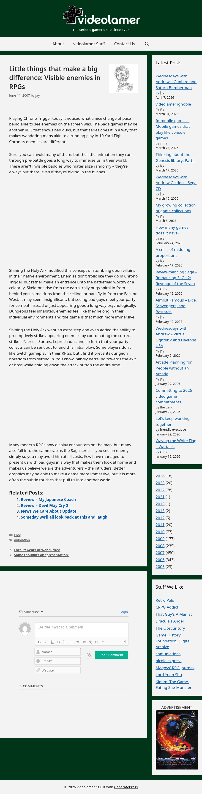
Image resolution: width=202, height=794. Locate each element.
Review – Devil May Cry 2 (44, 505)
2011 (160, 524)
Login (123, 612)
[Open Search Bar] (147, 44)
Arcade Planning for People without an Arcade (174, 367)
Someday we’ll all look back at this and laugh (64, 517)
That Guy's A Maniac (174, 614)
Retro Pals (165, 600)
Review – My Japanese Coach (48, 499)
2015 (160, 503)
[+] (103, 641)
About (58, 43)
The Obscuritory (170, 628)
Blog (17, 535)
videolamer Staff (89, 43)
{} (96, 641)
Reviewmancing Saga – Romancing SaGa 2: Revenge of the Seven (176, 277)
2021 (160, 496)
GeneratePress (126, 787)
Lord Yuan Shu (169, 674)
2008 (160, 545)
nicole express (169, 660)
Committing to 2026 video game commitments (174, 396)
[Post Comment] (111, 655)
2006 (160, 559)
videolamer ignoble (173, 104)
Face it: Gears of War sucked (37, 550)
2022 (160, 489)
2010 (160, 531)
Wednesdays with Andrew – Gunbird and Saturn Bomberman (176, 81)
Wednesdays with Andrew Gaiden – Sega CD (176, 182)
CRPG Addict (167, 607)
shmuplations (168, 653)
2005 (160, 566)
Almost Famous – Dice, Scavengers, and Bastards (176, 305)
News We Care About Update (48, 511)
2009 (160, 538)
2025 (160, 482)
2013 (160, 510)
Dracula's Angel (170, 621)
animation (22, 540)
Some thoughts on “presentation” (41, 555)
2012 (160, 517)
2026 (160, 476)
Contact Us (124, 43)
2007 (160, 552)
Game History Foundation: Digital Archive (173, 640)
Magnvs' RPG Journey (175, 667)
